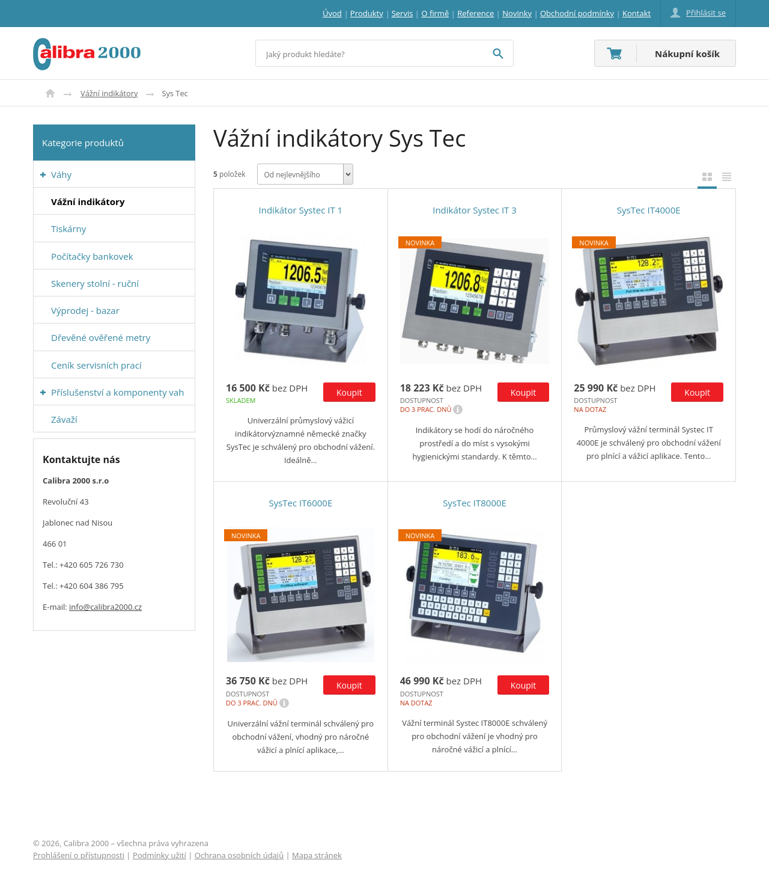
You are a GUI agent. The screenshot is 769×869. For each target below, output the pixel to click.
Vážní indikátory (109, 93)
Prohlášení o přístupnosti (78, 855)
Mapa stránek (317, 855)
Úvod (50, 93)
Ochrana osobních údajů (239, 855)
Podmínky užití (159, 855)
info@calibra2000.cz (105, 606)
